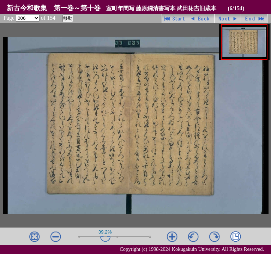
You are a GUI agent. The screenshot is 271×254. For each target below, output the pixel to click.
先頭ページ (175, 18)
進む (228, 18)
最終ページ (254, 18)
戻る (201, 18)
